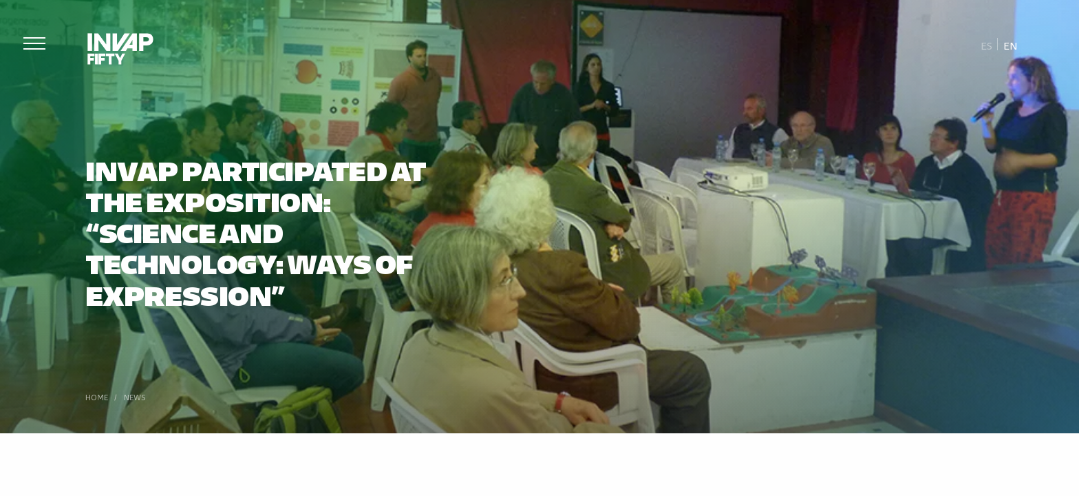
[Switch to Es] (987, 44)
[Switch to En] (1010, 44)
